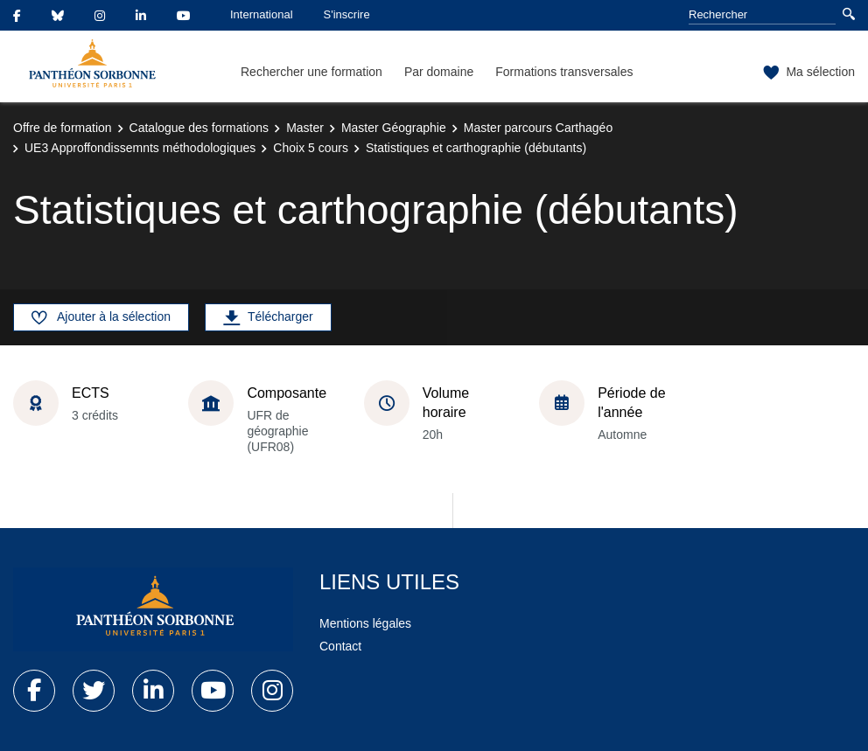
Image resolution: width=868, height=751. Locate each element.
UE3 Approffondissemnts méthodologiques (140, 148)
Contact (340, 646)
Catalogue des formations (200, 128)
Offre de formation (62, 128)
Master (305, 128)
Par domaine (438, 72)
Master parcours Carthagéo (538, 128)
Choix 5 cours (310, 148)
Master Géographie (393, 128)
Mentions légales (365, 623)
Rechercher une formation (311, 72)
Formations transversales (564, 72)
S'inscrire (347, 14)
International (261, 14)
